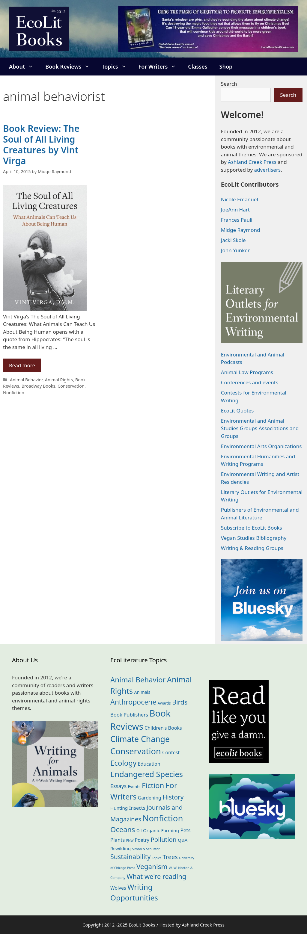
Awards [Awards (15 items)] (164, 703)
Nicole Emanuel (239, 199)
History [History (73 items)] (172, 797)
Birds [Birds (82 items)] (179, 702)
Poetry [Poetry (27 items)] (142, 840)
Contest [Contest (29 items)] (171, 752)
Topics (117, 66)
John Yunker (235, 250)
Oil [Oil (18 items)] (139, 830)
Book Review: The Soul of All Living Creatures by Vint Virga (41, 144)
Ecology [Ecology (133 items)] (123, 763)
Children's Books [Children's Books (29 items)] (163, 728)
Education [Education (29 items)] (149, 764)
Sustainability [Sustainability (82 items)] (130, 856)
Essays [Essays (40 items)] (118, 786)
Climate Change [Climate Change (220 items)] (140, 739)
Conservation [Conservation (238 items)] (135, 751)
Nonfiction (13, 392)
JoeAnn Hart (235, 209)
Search (229, 83)
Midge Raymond (240, 229)
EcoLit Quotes (237, 410)
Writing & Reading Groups (252, 548)
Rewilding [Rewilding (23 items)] (120, 848)
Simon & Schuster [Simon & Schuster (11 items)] (145, 849)
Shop (226, 66)
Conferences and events (249, 382)
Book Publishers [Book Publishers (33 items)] (129, 714)
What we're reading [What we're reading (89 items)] (156, 876)
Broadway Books (38, 386)
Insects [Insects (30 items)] (137, 808)
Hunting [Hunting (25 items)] (119, 808)
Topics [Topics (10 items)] (156, 858)
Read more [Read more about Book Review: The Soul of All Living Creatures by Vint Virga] (22, 365)
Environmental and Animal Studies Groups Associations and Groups (260, 428)
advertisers (267, 169)
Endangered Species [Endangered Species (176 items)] (146, 774)
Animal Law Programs (247, 372)
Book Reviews (70, 66)
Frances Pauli (236, 219)
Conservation (71, 386)
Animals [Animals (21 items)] (142, 692)
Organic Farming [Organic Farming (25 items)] (161, 830)
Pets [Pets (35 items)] (185, 830)
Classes (197, 66)
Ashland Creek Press (252, 161)
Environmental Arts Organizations (261, 446)
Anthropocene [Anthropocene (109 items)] (133, 702)
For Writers (160, 66)
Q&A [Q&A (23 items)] (182, 840)
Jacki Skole (233, 240)
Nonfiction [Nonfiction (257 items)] (163, 818)
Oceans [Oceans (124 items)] (122, 829)
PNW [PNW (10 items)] (129, 840)
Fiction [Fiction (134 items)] (153, 785)
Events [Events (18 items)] (134, 786)
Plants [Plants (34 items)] (117, 839)
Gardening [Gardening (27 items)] (149, 797)
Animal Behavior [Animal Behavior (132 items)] (137, 679)
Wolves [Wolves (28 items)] (118, 888)
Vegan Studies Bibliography (254, 537)
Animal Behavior (26, 380)
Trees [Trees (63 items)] (170, 857)
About (24, 66)
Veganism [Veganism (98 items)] (151, 866)
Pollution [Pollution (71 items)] (164, 839)
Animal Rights (59, 380)
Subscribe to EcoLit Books (251, 527)
